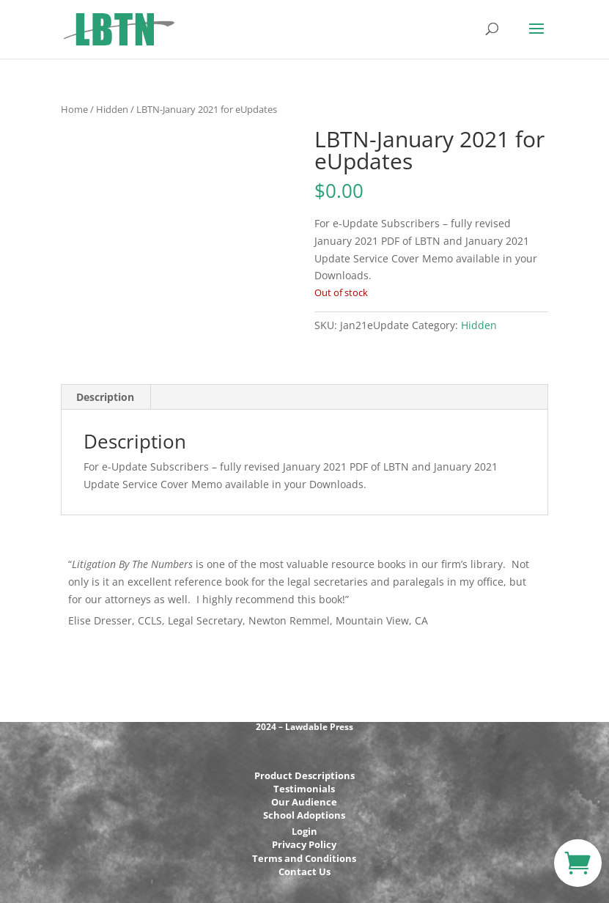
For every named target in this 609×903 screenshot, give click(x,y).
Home (74, 109)
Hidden (112, 109)
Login (304, 831)
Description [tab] (105, 397)
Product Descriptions (304, 775)
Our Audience (304, 801)
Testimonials (304, 788)
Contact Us (304, 871)
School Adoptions (304, 815)
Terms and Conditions (304, 858)
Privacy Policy (304, 844)
